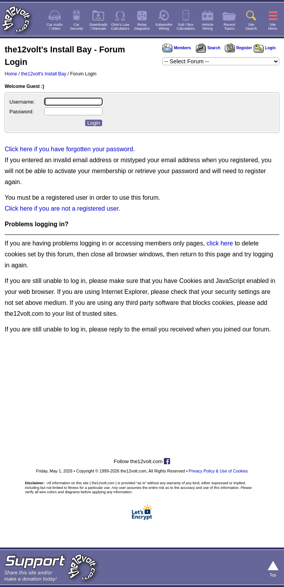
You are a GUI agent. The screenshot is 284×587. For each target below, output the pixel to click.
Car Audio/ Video (55, 26)
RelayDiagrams (142, 26)
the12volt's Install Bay (43, 74)
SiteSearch (251, 26)
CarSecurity (76, 26)
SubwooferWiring (164, 26)
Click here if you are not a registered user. (62, 208)
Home (11, 74)
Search (207, 48)
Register (238, 48)
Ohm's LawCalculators (120, 26)
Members (176, 48)
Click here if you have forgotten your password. (70, 149)
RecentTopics (229, 26)
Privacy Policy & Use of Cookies (218, 471)
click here (220, 243)
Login (265, 48)
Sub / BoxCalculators (186, 26)
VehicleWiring (207, 26)
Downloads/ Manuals (98, 26)
